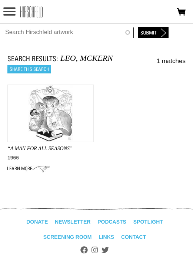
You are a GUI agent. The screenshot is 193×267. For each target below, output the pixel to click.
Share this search (29, 69)
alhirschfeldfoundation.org (31, 11)
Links (106, 237)
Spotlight (148, 222)
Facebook (84, 250)
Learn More (28, 168)
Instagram (94, 250)
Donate (37, 222)
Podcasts (111, 222)
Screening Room (67, 237)
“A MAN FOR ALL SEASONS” (40, 148)
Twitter (105, 250)
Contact (133, 237)
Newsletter (72, 222)
